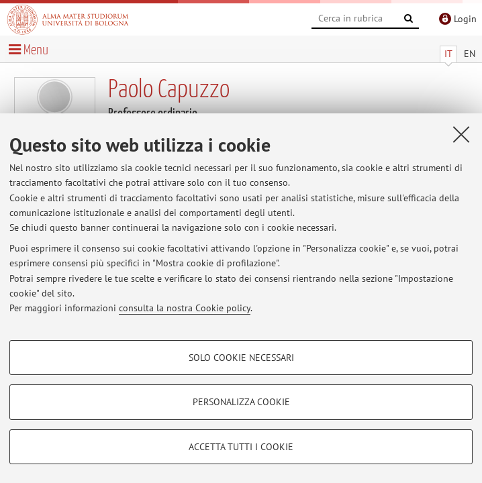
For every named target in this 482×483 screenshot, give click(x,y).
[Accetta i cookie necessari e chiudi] (461, 134)
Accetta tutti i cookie (241, 447)
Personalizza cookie (241, 402)
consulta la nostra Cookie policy (184, 308)
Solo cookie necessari (241, 358)
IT (448, 54)
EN (469, 54)
